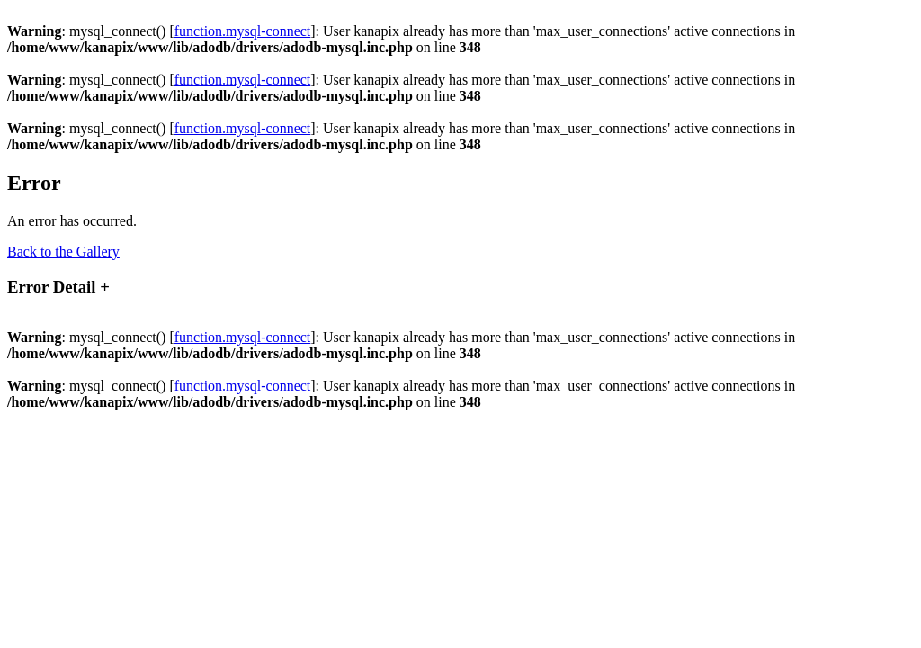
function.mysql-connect (242, 31)
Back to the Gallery (63, 251)
